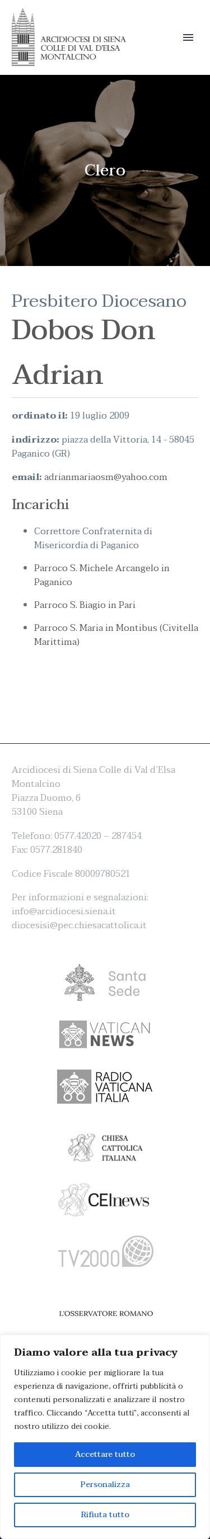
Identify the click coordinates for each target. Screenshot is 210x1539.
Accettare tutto (105, 1454)
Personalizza (105, 1484)
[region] (105, 1436)
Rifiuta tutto (105, 1514)
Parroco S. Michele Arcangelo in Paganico (102, 575)
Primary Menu (188, 37)
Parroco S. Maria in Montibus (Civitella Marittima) (116, 635)
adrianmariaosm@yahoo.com (105, 477)
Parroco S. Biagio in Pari (85, 605)
